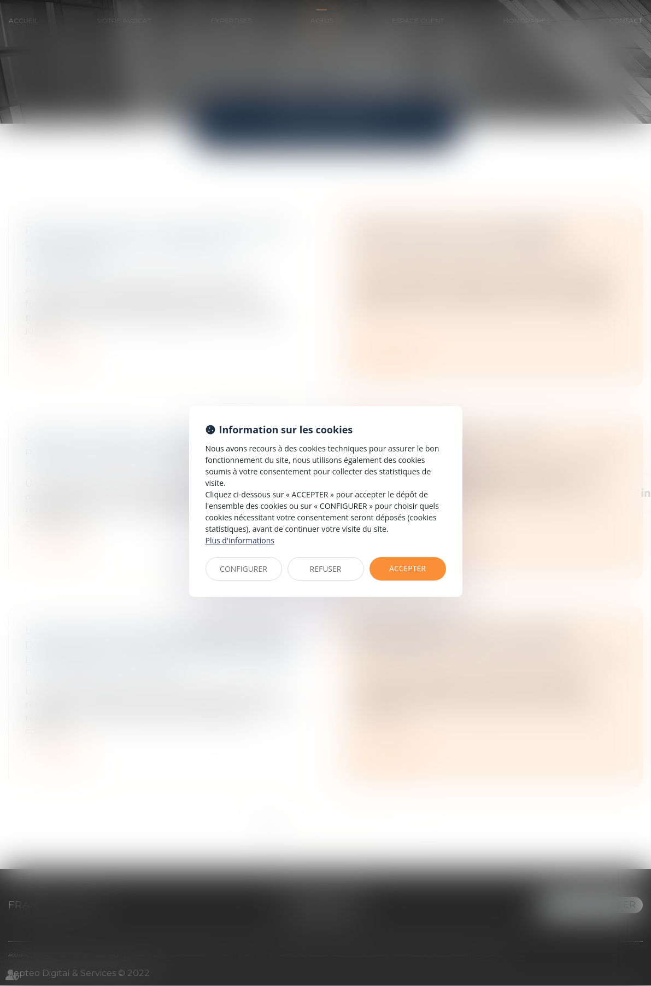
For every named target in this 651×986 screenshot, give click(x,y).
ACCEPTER (407, 568)
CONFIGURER (243, 569)
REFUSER (326, 569)
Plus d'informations (240, 540)
